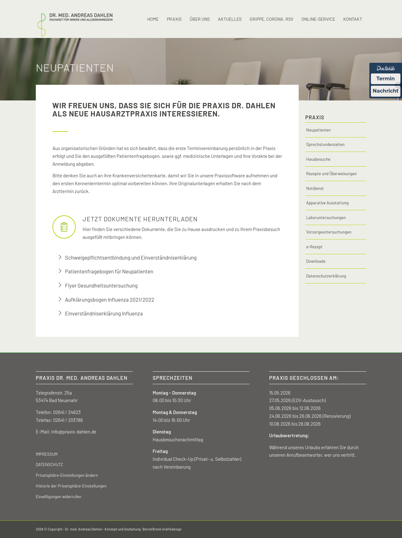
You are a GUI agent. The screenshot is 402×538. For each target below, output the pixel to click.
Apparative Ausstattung (327, 202)
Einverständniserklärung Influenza (104, 313)
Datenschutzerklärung (326, 275)
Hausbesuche (318, 159)
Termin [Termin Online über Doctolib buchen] (386, 79)
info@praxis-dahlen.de (73, 431)
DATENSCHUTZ (49, 464)
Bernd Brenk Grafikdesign (162, 529)
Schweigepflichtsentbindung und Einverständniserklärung (131, 257)
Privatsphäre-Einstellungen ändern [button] (67, 475)
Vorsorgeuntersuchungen (328, 231)
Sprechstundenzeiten (325, 144)
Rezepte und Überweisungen (331, 173)
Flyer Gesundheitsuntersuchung (101, 285)
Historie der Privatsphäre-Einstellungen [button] (71, 485)
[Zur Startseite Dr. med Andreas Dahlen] (75, 19)
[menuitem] (153, 19)
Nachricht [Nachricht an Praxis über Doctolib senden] (386, 91)
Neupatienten (318, 129)
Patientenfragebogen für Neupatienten (109, 271)
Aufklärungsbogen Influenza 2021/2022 (109, 299)
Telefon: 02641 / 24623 (58, 412)
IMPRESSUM (46, 454)
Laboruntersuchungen (326, 217)
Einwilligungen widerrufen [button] (58, 496)
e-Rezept (314, 246)
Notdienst (315, 188)
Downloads (315, 261)
